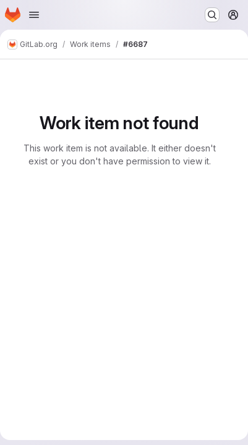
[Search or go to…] (212, 14)
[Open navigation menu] (34, 15)
